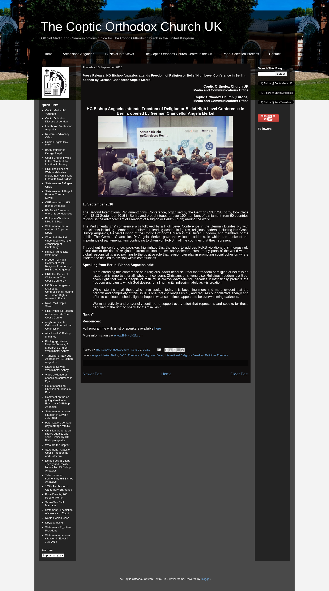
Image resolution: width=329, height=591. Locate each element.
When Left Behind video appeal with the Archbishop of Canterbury (58, 242)
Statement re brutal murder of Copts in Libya (56, 229)
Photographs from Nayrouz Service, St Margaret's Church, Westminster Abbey (57, 346)
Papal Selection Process (241, 54)
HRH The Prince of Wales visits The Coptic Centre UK (56, 277)
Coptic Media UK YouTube (55, 112)
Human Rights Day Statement (56, 253)
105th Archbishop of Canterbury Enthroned (58, 488)
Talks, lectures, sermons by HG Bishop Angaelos (59, 478)
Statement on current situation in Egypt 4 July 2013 (57, 415)
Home (48, 54)
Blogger (205, 579)
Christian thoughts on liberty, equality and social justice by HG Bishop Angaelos (58, 435)
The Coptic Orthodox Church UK (131, 26)
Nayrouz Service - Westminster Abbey (57, 368)
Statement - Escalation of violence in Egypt (59, 511)
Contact (275, 54)
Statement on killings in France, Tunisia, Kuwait (59, 194)
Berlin (114, 355)
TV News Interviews (119, 54)
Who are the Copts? (57, 445)
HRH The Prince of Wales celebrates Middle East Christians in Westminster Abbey (58, 173)
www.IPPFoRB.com (128, 335)
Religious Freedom (216, 355)
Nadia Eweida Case (57, 518)
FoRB (123, 355)
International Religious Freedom (184, 355)
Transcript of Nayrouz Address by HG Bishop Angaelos (59, 359)
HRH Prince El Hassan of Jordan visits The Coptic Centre (59, 314)
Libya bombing (54, 522)
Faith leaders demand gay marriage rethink (58, 424)
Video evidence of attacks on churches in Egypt (58, 378)
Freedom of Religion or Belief (145, 355)
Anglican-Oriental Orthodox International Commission (58, 325)
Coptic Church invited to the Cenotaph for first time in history (58, 161)
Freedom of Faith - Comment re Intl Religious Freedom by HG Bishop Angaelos (58, 264)
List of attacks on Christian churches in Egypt (57, 389)
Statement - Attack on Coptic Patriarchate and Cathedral (58, 453)
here (157, 328)
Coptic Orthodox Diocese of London (56, 120)
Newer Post (92, 374)
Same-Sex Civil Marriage (54, 504)
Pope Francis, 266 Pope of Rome (56, 496)
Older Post (239, 374)
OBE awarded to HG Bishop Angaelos (57, 204)
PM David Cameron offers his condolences (58, 212)
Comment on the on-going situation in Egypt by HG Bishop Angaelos (57, 401)
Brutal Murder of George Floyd (55, 151)
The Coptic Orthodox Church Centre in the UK (178, 54)
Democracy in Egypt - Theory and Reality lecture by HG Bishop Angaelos (58, 465)
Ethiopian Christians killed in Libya (57, 220)
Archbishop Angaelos (78, 54)
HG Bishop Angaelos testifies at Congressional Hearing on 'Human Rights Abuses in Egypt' (59, 292)
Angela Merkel (101, 355)
